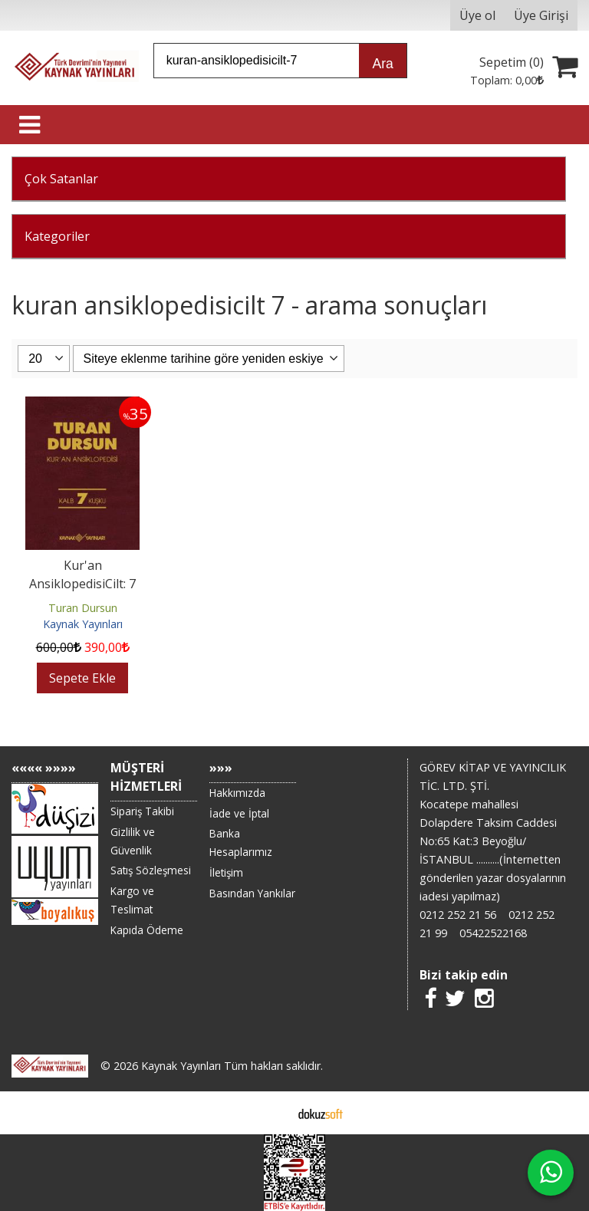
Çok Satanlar (61, 178)
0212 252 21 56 (458, 914)
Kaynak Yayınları (83, 624)
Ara (382, 63)
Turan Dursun (82, 608)
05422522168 (493, 933)
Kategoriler (57, 236)
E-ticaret (270, 1112)
